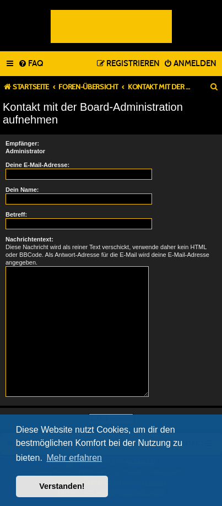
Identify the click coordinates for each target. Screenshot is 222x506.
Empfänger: (22, 143)
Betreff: (16, 214)
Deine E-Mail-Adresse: (37, 165)
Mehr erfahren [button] (74, 457)
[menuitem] (30, 64)
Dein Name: (22, 189)
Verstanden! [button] (61, 486)
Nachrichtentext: (29, 239)
